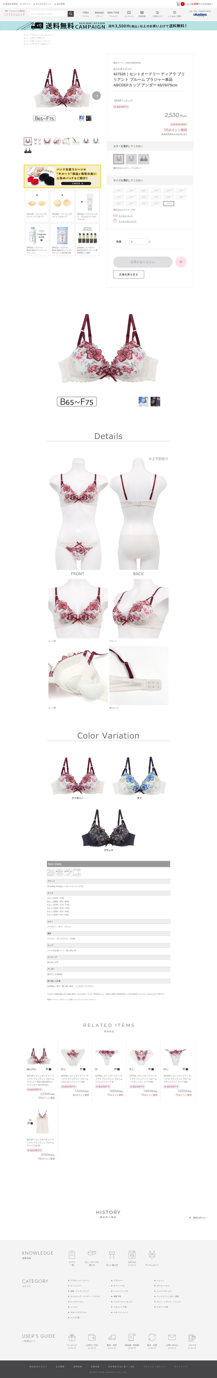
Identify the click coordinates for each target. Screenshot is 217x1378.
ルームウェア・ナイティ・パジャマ (85, 1296)
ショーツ (160, 1280)
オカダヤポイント (44, 4)
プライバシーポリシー (154, 1367)
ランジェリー (76, 1286)
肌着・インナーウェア (79, 1291)
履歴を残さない (200, 1217)
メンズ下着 (75, 1318)
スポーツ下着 (162, 1307)
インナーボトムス (164, 1291)
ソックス (74, 1307)
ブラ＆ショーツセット (79, 1280)
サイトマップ (180, 1367)
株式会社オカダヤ (38, 1367)
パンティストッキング (123, 1302)
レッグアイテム (76, 1302)
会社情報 (61, 4)
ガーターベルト (163, 1286)
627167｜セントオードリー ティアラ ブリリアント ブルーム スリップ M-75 (40, 1142)
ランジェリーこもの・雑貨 (168, 1296)
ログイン (27, 4)
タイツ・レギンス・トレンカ (169, 1302)
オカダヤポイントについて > (174, 134)
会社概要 (60, 1367)
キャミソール (119, 1286)
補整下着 (117, 1296)
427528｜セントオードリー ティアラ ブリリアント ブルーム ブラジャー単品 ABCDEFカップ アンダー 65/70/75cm (40, 1080)
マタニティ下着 (120, 1307)
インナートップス (121, 1291)
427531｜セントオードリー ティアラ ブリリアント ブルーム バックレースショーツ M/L (143, 1079)
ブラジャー (118, 1280)
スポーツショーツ (121, 1312)
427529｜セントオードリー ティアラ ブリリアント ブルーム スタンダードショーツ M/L (74, 1079)
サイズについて (126, 216)
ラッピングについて (128, 221)
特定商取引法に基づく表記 (121, 1367)
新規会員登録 (11, 4)
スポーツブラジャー (78, 1312)
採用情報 (77, 1367)
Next (96, 95)
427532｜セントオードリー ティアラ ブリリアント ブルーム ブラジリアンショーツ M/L (177, 1079)
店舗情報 (95, 1367)
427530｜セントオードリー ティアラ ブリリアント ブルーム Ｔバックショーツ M (109, 1079)
